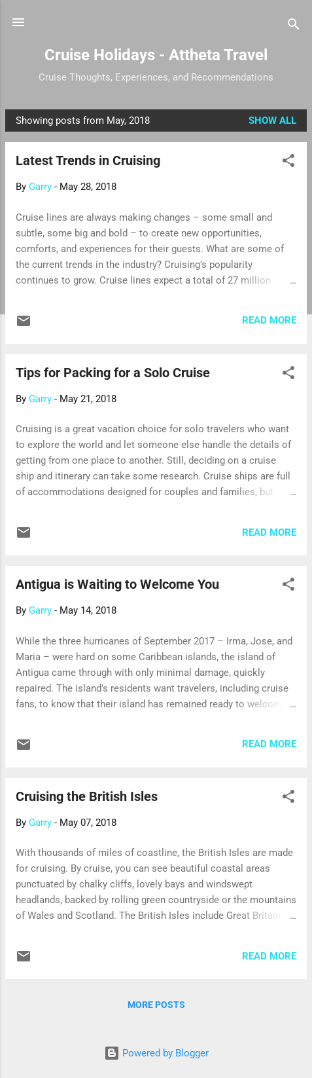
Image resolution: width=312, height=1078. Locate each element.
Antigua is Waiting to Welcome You (117, 584)
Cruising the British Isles (87, 796)
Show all (272, 120)
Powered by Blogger (156, 1053)
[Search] (294, 26)
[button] (288, 163)
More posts (156, 1004)
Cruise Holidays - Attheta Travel (156, 55)
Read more (269, 320)
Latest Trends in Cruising (88, 160)
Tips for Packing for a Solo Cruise (113, 373)
